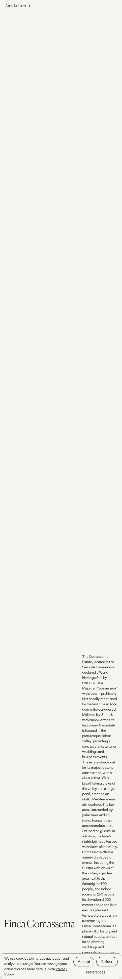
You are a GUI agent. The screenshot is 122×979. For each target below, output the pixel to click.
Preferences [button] (95, 972)
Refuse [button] (107, 962)
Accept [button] (84, 962)
